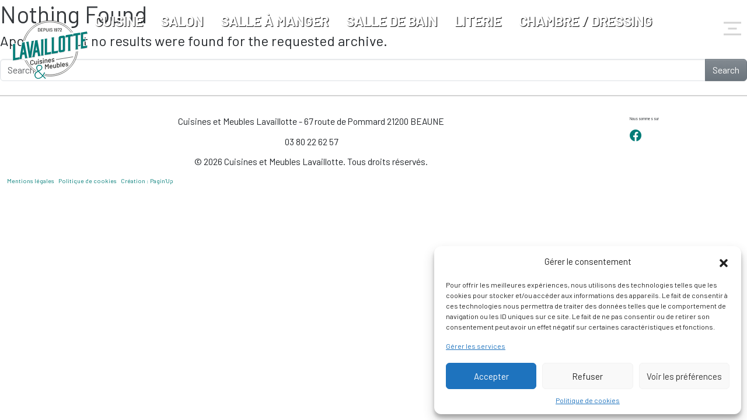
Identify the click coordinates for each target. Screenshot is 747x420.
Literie (478, 20)
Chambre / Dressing (585, 20)
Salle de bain (391, 20)
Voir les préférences (684, 376)
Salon (181, 20)
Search (726, 69)
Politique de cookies (588, 400)
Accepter (491, 376)
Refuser (587, 376)
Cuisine (119, 20)
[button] (723, 261)
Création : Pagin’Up (147, 180)
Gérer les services (475, 346)
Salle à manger (275, 20)
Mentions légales (30, 180)
